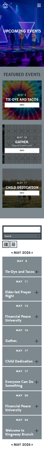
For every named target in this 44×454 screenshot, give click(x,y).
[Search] (20, 236)
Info (22, 105)
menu (39, 4)
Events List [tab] (5, 244)
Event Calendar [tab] (13, 244)
